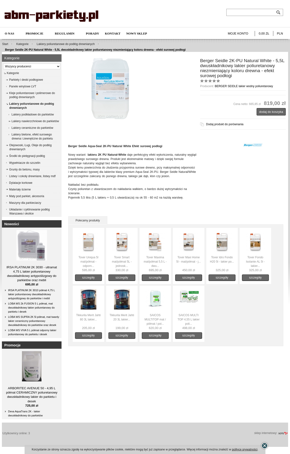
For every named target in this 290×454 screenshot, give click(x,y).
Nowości (11, 224)
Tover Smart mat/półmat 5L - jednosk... (122, 262)
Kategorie (22, 44)
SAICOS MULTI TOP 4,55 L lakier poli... (188, 319)
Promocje (34, 33)
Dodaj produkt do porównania (224, 124)
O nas (9, 33)
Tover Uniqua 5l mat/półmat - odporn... (88, 262)
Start (5, 44)
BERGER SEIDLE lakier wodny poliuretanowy (244, 86)
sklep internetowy (265, 433)
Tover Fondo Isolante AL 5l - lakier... (255, 262)
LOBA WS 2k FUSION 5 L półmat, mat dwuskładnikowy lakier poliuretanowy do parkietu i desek (31, 307)
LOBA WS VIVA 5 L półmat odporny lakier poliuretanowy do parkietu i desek (32, 332)
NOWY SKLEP (136, 33)
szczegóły (88, 277)
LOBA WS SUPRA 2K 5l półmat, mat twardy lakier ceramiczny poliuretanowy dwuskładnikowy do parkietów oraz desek (33, 320)
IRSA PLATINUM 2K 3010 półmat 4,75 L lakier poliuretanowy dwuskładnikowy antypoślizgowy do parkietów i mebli (31, 294)
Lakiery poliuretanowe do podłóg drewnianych (66, 44)
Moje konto (238, 33)
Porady (92, 33)
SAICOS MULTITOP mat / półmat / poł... (155, 319)
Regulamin (64, 33)
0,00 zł (264, 33)
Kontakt (113, 33)
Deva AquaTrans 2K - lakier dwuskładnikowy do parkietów (25, 413)
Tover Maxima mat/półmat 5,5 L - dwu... (155, 262)
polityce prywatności (244, 449)
